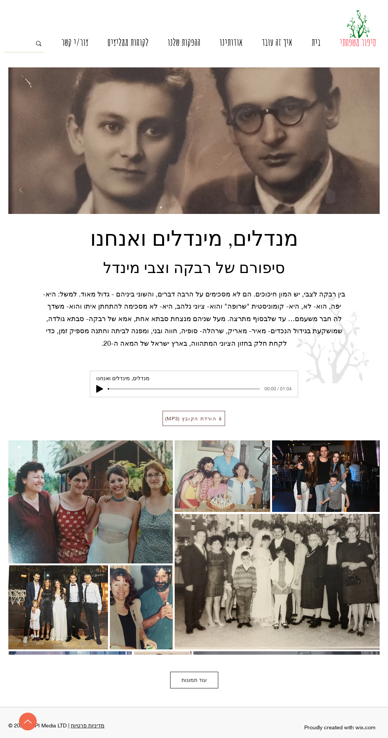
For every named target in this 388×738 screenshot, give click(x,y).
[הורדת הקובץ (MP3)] (194, 418)
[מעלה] (28, 721)
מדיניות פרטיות (88, 725)
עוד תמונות (194, 680)
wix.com (365, 727)
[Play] (99, 389)
